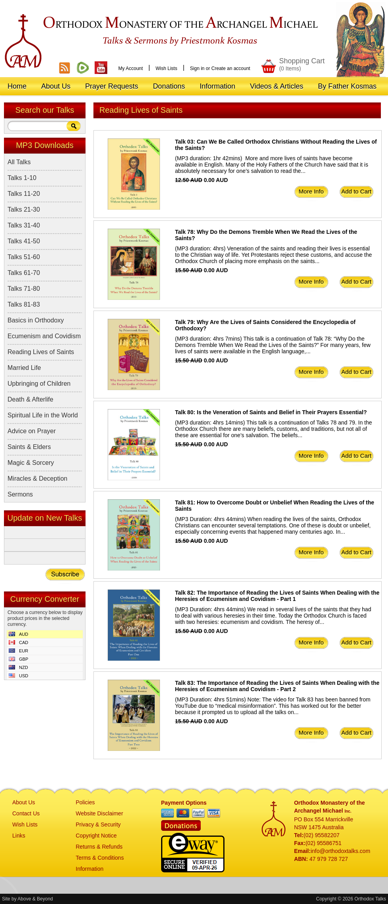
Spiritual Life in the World (43, 415)
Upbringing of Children (39, 383)
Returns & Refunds (99, 846)
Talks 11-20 (24, 193)
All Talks (19, 162)
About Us (23, 802)
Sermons (20, 494)
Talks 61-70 (24, 272)
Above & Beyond (35, 899)
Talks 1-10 (22, 177)
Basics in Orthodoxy (36, 320)
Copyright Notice (96, 835)
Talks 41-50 (24, 241)
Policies (85, 802)
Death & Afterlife (30, 399)
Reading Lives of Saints (41, 352)
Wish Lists (166, 68)
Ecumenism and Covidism (44, 336)
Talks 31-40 (24, 225)
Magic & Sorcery (31, 462)
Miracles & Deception (37, 478)
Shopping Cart (302, 64)
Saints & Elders (29, 446)
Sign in (197, 68)
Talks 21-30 (24, 209)
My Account (130, 68)
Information (89, 869)
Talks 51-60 (24, 257)
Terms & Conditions (100, 858)
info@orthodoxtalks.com (340, 851)
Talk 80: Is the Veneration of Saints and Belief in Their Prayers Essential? (271, 412)
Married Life (24, 367)
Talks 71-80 (24, 288)
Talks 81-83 (24, 304)
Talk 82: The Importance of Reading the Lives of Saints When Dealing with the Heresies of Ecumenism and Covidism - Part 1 (277, 595)
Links (18, 835)
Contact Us (26, 813)
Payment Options (184, 803)
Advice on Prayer (32, 431)
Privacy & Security (98, 824)
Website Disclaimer (99, 813)
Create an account (230, 68)
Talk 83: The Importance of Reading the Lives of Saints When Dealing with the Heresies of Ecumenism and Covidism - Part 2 (277, 686)
